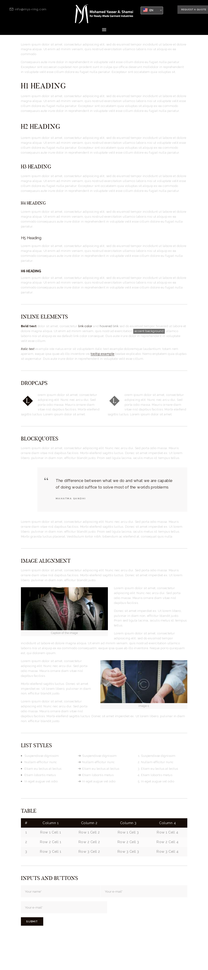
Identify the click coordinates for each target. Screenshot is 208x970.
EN (148, 10)
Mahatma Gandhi (71, 498)
